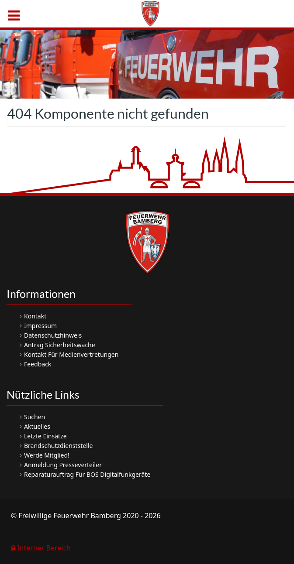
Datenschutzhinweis (53, 335)
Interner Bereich (41, 548)
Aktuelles (37, 426)
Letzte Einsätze (45, 436)
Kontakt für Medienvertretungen (71, 354)
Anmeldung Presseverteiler (63, 465)
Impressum (40, 325)
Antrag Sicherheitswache (59, 345)
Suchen (34, 417)
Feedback (37, 364)
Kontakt (35, 316)
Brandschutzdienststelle (58, 445)
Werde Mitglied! (46, 455)
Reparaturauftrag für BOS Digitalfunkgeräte (87, 474)
